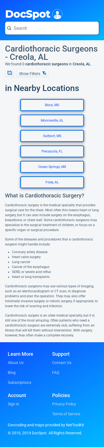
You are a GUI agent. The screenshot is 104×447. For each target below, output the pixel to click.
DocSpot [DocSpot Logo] (32, 13)
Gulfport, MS (52, 136)
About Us (16, 362)
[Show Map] (9, 73)
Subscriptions (19, 382)
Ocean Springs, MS (52, 167)
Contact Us (61, 362)
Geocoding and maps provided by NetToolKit (46, 425)
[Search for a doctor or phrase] (52, 28)
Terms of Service (66, 414)
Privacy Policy (64, 404)
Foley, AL (52, 182)
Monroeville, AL (52, 120)
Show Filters (32, 73)
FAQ (55, 372)
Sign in (13, 404)
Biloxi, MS (52, 105)
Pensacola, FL (52, 151)
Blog (12, 372)
